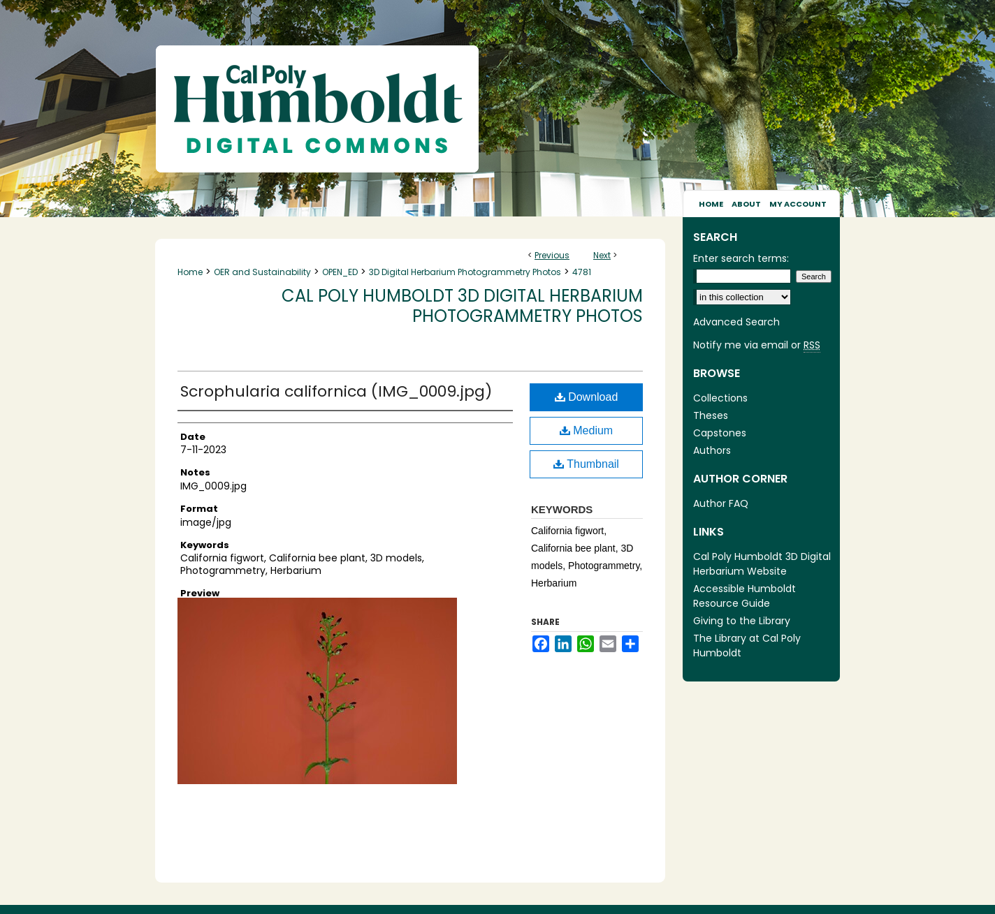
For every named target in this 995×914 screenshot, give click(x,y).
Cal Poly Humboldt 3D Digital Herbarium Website (762, 564)
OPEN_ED (340, 272)
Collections (720, 398)
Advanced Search (736, 322)
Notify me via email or (756, 345)
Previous (552, 255)
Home (190, 272)
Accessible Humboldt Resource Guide (744, 596)
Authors (712, 450)
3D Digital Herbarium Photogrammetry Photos (465, 272)
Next (602, 255)
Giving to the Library (741, 621)
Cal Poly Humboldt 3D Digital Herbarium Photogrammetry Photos (462, 305)
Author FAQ (720, 503)
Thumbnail (586, 464)
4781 (581, 272)
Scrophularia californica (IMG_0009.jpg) (336, 391)
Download (586, 397)
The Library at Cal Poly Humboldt (747, 645)
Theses (710, 415)
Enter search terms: (741, 258)
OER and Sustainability (262, 272)
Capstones (719, 433)
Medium (586, 430)
